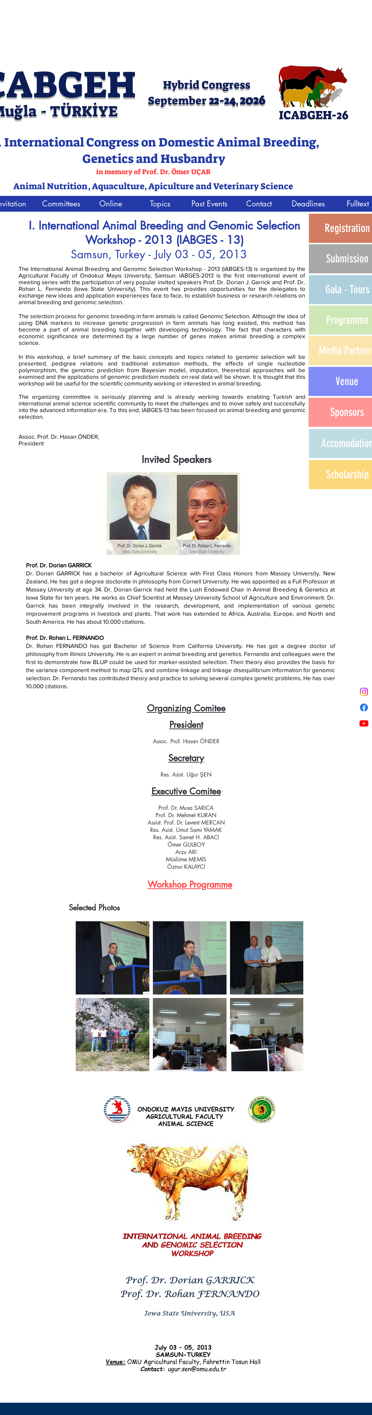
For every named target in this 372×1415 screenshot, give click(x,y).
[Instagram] (364, 691)
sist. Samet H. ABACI (194, 837)
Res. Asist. (173, 774)
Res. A (157, 830)
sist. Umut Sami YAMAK (193, 830)
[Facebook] (364, 707)
